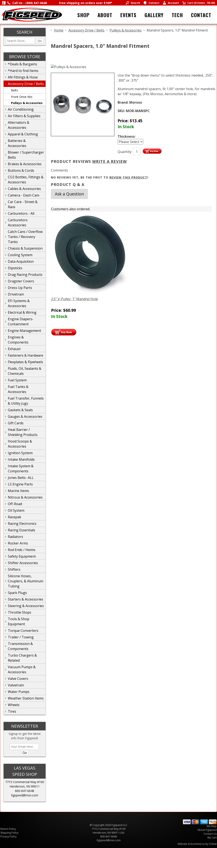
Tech (177, 15)
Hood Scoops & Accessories (20, 444)
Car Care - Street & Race (23, 204)
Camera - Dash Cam (23, 195)
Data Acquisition (21, 261)
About (104, 15)
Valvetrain (16, 685)
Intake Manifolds (21, 459)
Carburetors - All (21, 213)
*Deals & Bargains (22, 64)
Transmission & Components (20, 646)
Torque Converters (23, 630)
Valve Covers (18, 678)
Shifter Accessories (23, 563)
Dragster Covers (21, 281)
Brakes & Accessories (25, 164)
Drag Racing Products (25, 274)
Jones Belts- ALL (21, 477)
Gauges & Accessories (25, 416)
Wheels (13, 704)
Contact (201, 15)
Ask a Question (69, 194)
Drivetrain (16, 294)
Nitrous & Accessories (25, 497)
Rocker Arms (18, 543)
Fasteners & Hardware (25, 355)
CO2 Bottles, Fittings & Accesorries (25, 179)
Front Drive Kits (21, 97)
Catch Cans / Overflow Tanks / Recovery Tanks (25, 236)
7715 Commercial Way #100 (24, 782)
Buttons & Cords (21, 170)
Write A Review (109, 161)
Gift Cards (16, 423)
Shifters (14, 569)
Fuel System (17, 380)
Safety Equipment (22, 556)
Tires (12, 711)
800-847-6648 (24, 791)
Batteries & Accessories (17, 143)
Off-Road (15, 504)
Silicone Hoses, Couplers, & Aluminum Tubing (25, 581)
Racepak (14, 517)
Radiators (15, 536)
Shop (83, 15)
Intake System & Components (20, 468)
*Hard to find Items (23, 70)
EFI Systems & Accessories (19, 303)
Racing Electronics (22, 523)
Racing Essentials (21, 530)
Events (128, 15)
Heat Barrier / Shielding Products (23, 432)
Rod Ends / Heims (21, 549)
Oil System (16, 510)
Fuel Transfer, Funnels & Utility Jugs (26, 401)
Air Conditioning (21, 109)
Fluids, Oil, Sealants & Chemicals (24, 371)
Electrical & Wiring (22, 312)
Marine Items (18, 490)
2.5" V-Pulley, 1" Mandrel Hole (74, 299)
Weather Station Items (26, 698)
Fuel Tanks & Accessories (18, 389)
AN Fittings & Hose (23, 77)
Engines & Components (18, 340)
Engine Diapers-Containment (20, 321)
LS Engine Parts (20, 484)
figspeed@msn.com (24, 795)
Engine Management (24, 330)
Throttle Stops (19, 612)
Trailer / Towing (21, 637)
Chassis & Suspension (25, 248)
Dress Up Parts (20, 287)
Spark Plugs (17, 592)
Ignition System (20, 453)
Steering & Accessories (26, 605)
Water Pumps (18, 691)
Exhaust (14, 348)
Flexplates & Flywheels (25, 362)
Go (40, 41)
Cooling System (20, 255)
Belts (14, 90)
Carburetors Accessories (18, 222)
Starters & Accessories (25, 599)
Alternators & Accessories (18, 125)
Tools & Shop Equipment (18, 621)
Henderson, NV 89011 (25, 786)
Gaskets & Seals (20, 410)
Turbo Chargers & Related (22, 658)
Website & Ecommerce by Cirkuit (197, 844)
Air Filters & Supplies (24, 116)
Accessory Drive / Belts (26, 83)
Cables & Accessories (24, 188)
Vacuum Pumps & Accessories (22, 669)
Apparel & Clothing (23, 134)
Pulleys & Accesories (27, 103)
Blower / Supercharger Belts (26, 155)
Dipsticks (15, 268)
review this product (128, 177)
